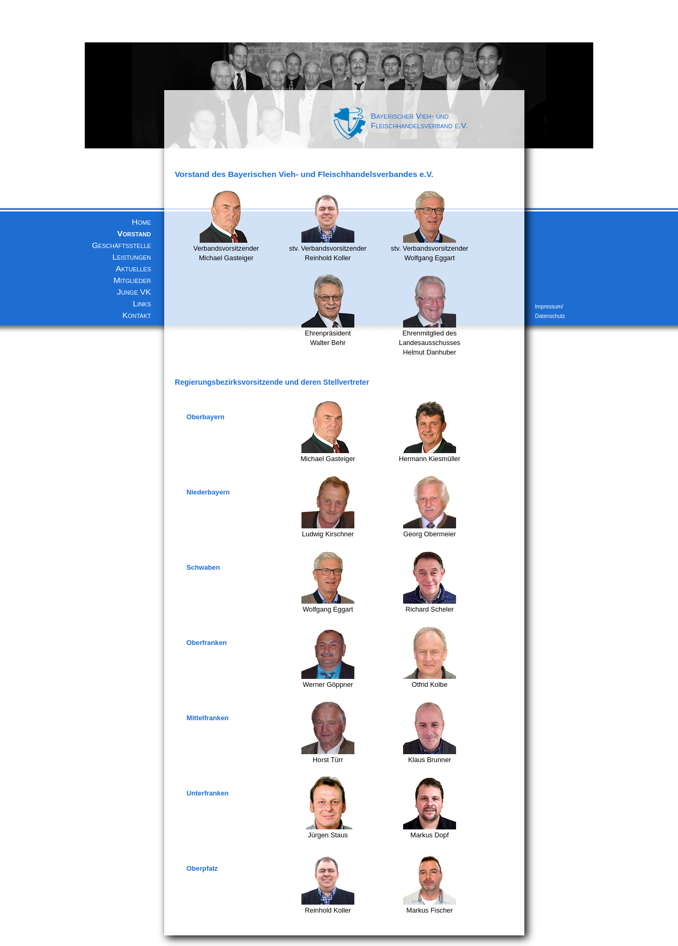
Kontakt (136, 315)
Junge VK (134, 291)
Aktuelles (133, 268)
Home (141, 221)
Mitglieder (132, 280)
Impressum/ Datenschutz (550, 311)
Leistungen (131, 256)
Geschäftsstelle (121, 245)
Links (142, 303)
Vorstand (134, 233)
